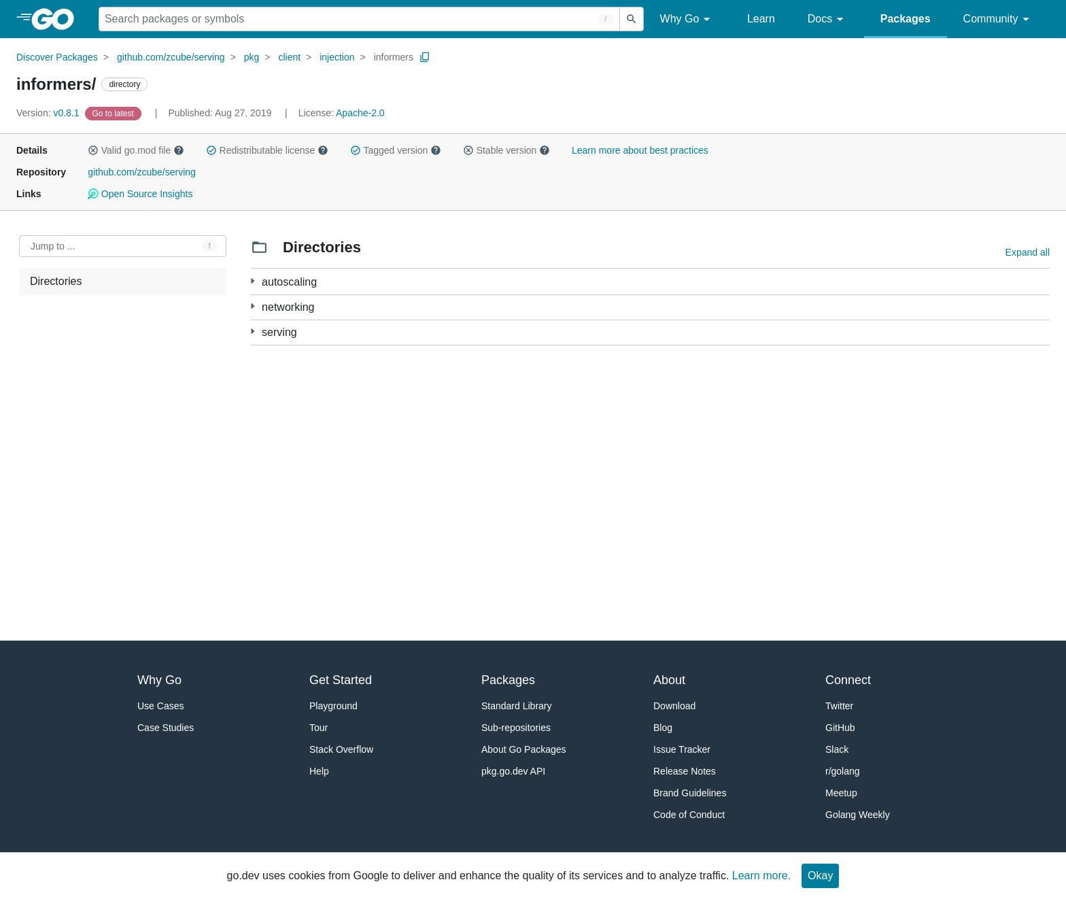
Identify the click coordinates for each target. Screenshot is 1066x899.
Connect (848, 680)
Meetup (841, 792)
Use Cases (160, 705)
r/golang (842, 771)
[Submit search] (631, 19)
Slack (836, 749)
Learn (761, 18)
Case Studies (165, 727)
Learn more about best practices (640, 150)
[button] (93, 150)
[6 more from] (252, 281)
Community (998, 19)
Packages (905, 18)
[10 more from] (252, 306)
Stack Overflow (341, 749)
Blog (662, 727)
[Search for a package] (359, 19)
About (669, 680)
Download (674, 705)
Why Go (687, 19)
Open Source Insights (140, 193)
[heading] (57, 19)
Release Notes (684, 771)
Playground (333, 705)
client (289, 57)
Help (319, 771)
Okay (820, 875)
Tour (318, 727)
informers (393, 57)
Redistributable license (267, 150)
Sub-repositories (516, 727)
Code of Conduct (689, 814)
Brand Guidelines (689, 792)
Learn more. (761, 875)
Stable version (506, 150)
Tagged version (395, 150)
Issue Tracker (681, 749)
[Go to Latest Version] (114, 112)
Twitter (839, 705)
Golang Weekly (857, 814)
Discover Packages (57, 57)
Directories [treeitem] (56, 281)
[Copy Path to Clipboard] (425, 57)
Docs (828, 19)
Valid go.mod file (136, 150)
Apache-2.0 (360, 112)
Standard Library (516, 705)
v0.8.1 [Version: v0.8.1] (49, 112)
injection (337, 57)
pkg (252, 57)
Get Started (340, 680)
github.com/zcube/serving (171, 57)
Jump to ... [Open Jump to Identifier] (53, 246)
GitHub (840, 727)
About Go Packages (523, 749)
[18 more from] (252, 331)
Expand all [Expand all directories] (1027, 252)
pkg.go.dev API (513, 771)
